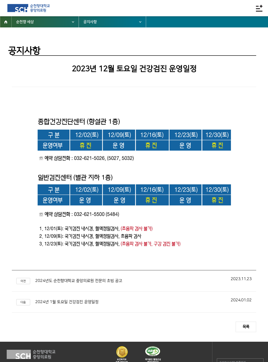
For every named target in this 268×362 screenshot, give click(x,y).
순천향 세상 (25, 22)
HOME (5, 21)
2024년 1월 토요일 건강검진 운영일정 (66, 302)
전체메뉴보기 (259, 8)
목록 (246, 327)
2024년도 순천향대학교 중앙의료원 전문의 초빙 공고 (78, 281)
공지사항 (90, 22)
